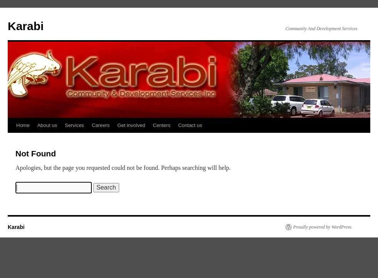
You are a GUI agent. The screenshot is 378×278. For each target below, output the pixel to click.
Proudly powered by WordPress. (323, 227)
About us (47, 125)
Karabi (26, 26)
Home (23, 125)
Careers (101, 125)
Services (74, 125)
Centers (161, 125)
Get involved (131, 125)
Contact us (190, 125)
